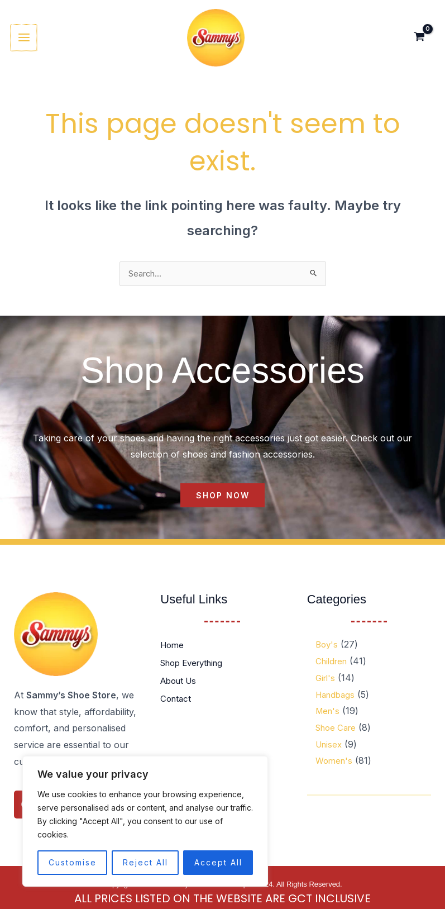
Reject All (145, 862)
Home (173, 652)
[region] (145, 821)
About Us (180, 687)
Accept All (218, 862)
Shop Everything (195, 669)
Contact (176, 705)
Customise (73, 862)
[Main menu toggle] (26, 40)
